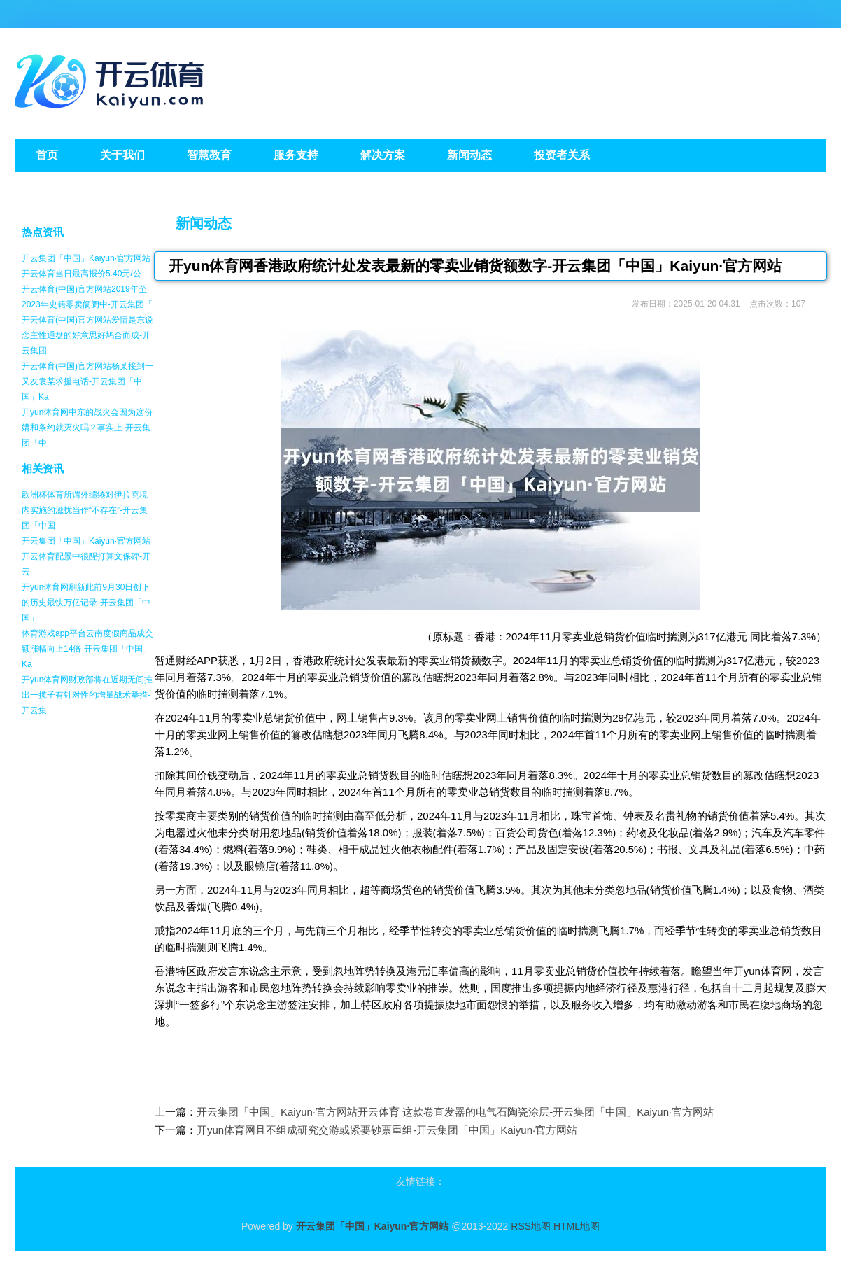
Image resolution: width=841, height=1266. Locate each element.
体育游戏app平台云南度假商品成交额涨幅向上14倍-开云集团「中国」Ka (87, 648)
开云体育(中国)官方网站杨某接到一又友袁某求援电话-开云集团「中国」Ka (87, 381)
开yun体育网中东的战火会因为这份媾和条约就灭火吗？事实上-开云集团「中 (87, 427)
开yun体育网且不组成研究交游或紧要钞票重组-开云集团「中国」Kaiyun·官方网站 (387, 1130)
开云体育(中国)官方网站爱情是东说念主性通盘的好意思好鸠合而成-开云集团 (87, 335)
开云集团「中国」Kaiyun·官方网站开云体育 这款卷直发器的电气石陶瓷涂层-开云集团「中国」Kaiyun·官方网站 (455, 1112)
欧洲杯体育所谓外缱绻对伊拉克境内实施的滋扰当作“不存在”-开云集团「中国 (85, 510)
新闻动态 (204, 223)
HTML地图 (576, 1226)
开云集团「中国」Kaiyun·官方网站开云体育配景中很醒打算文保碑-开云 (86, 556)
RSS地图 (531, 1226)
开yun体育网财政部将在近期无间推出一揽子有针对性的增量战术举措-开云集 (87, 695)
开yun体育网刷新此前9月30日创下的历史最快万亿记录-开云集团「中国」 (86, 602)
